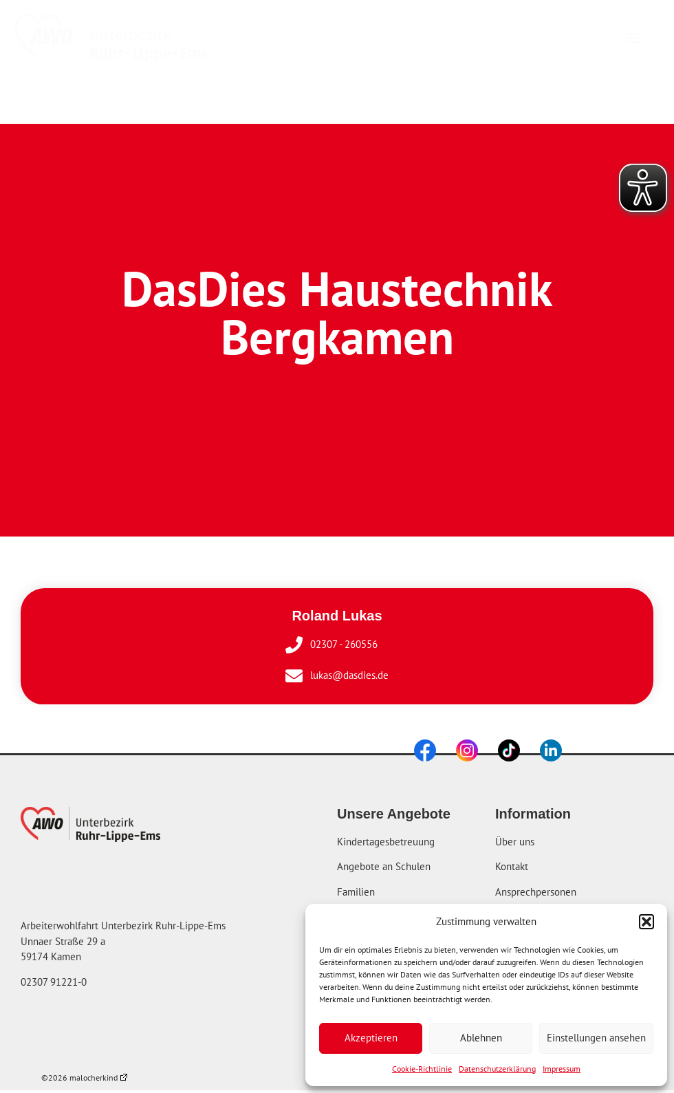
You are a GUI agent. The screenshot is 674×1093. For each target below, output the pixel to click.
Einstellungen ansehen (596, 1037)
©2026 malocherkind (84, 1077)
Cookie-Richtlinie (422, 1068)
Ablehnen (481, 1037)
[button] (646, 922)
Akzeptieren (371, 1037)
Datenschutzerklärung (497, 1068)
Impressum (561, 1068)
